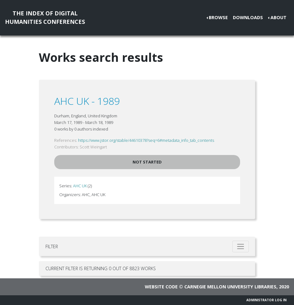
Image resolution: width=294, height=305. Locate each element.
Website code (161, 287)
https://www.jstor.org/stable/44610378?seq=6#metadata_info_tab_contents (146, 140)
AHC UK (80, 186)
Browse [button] (218, 17)
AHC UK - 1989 (87, 101)
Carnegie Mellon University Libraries (230, 287)
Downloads (248, 17)
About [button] (278, 17)
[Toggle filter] (240, 246)
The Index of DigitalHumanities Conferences (45, 17)
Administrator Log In (266, 300)
